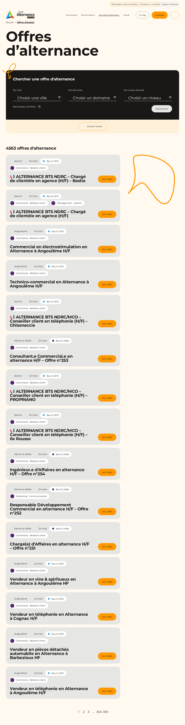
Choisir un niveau (149, 98)
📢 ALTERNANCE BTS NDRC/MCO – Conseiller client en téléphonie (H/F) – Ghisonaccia (49, 321)
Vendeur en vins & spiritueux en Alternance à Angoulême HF (43, 581)
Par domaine (75, 90)
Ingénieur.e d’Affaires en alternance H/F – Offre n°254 (47, 471)
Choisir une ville (38, 98)
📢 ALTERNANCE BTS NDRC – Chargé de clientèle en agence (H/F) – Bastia (48, 178)
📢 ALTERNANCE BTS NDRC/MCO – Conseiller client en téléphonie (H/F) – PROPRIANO (49, 395)
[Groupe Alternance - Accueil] (22, 15)
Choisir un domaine (94, 98)
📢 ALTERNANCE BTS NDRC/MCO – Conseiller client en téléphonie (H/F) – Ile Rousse (49, 434)
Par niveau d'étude (134, 90)
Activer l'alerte (92, 126)
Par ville (17, 90)
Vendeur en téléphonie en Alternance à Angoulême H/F (49, 690)
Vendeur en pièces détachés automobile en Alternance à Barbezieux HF (39, 653)
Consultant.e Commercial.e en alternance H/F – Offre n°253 (41, 358)
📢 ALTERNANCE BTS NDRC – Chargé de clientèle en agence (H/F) (48, 213)
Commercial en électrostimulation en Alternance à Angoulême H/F (48, 248)
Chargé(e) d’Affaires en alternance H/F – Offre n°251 (49, 546)
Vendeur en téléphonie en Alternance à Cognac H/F (49, 616)
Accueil (10, 22)
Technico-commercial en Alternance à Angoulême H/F (49, 283)
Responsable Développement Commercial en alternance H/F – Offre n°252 (49, 508)
